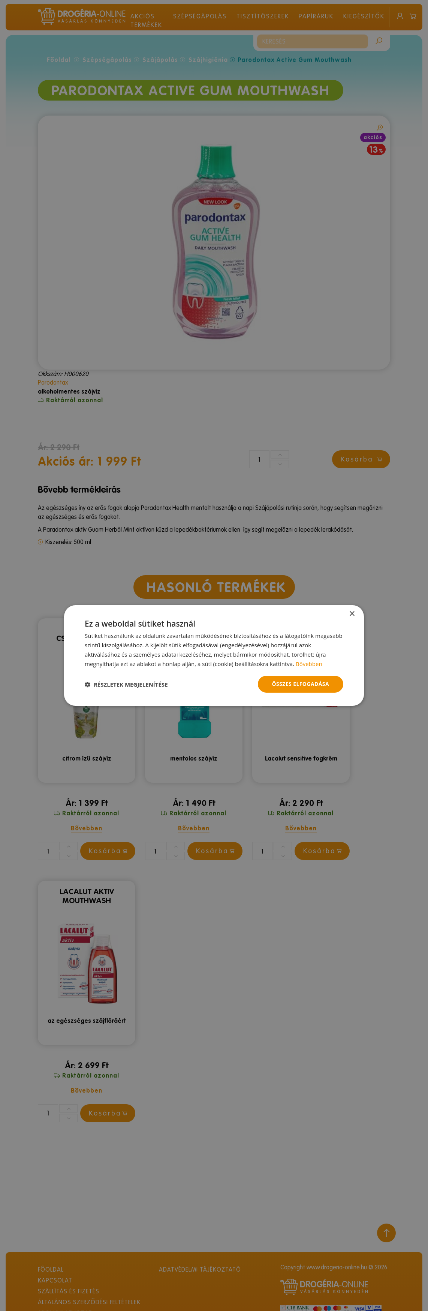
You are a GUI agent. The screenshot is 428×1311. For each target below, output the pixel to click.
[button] (126, 684)
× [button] (352, 614)
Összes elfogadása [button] (300, 683)
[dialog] (214, 655)
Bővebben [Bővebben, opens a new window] (309, 664)
